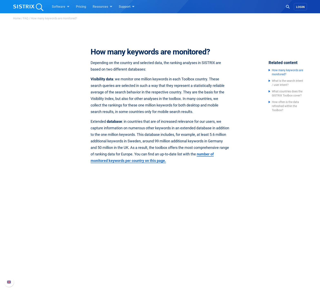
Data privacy (80, 260)
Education (78, 253)
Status (216, 266)
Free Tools (172, 266)
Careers (83, 247)
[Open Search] (288, 6)
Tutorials (171, 273)
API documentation (225, 253)
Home (17, 18)
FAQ (25, 18)
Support (126, 6)
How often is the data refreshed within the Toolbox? (285, 106)
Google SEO (126, 247)
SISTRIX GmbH (83, 232)
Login (300, 7)
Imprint (76, 266)
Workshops (173, 247)
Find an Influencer (131, 260)
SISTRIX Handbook (225, 240)
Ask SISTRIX (174, 240)
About (75, 240)
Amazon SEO (127, 253)
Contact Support (223, 260)
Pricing (81, 7)
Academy (171, 253)
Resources (102, 6)
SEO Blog (171, 260)
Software (60, 6)
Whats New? (221, 247)
